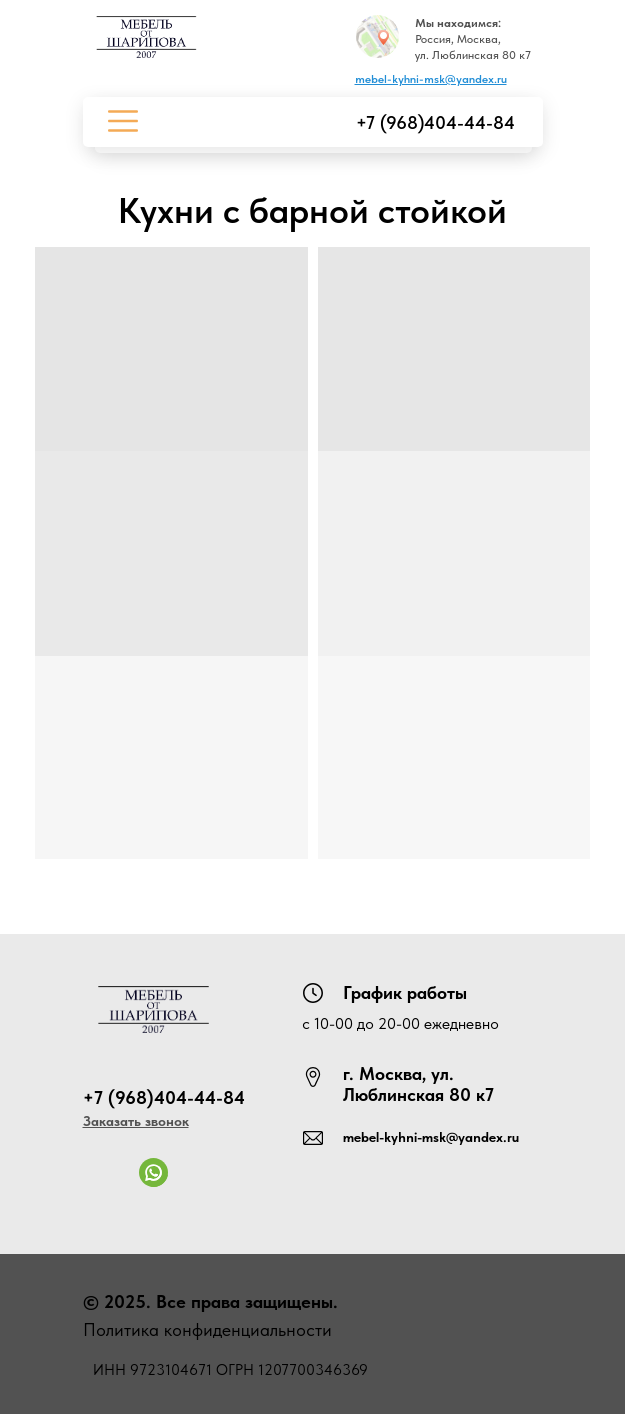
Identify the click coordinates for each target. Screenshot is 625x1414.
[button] (136, 1121)
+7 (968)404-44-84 (435, 122)
